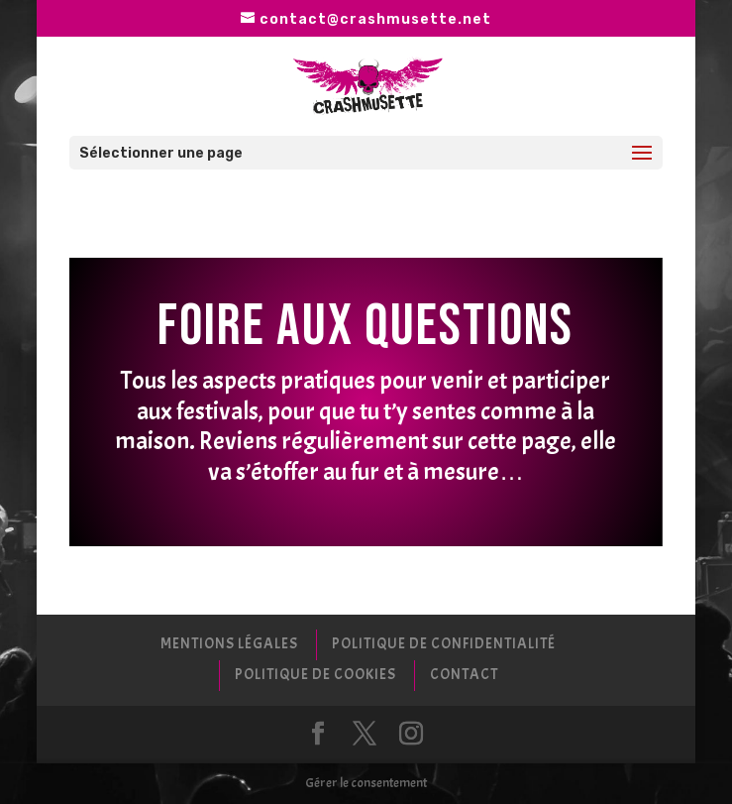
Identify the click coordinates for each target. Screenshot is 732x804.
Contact (464, 674)
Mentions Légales (229, 643)
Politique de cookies (315, 674)
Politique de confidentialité (444, 643)
